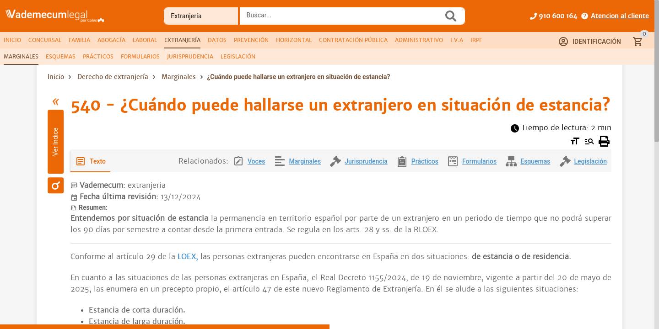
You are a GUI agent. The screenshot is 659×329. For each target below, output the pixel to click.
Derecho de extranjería (112, 77)
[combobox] (344, 18)
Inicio (56, 77)
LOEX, (188, 256)
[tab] (12, 40)
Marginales (179, 77)
